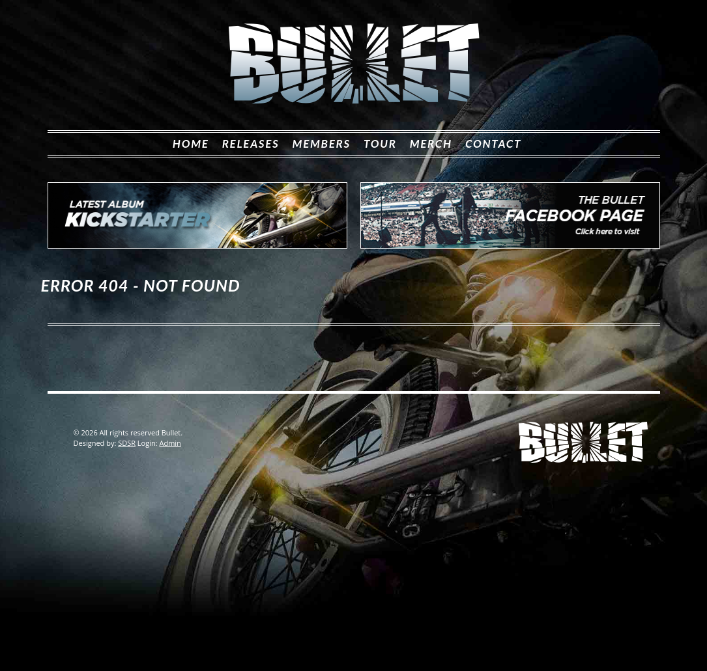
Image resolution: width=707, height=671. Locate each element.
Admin (169, 443)
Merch (431, 143)
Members (322, 143)
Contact (493, 143)
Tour (380, 143)
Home (191, 143)
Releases (251, 143)
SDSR (127, 443)
